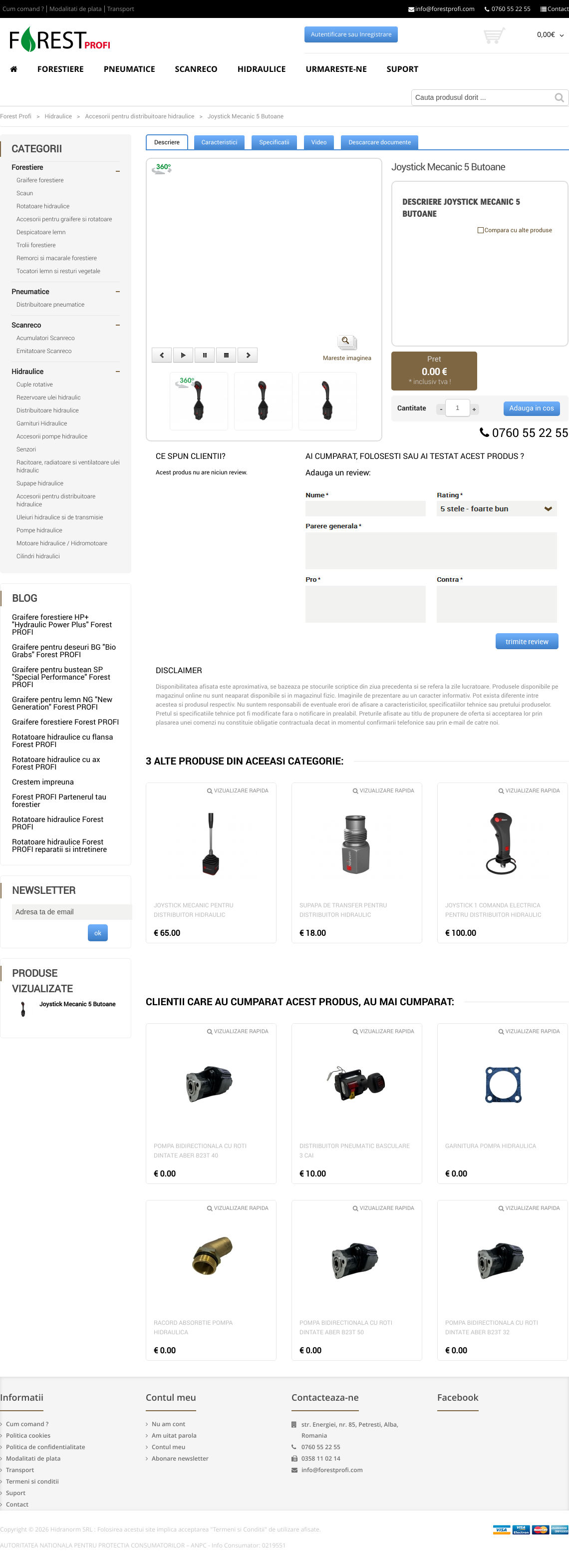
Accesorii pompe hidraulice (51, 436)
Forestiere (60, 68)
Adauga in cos (532, 408)
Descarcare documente (379, 142)
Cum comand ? (23, 9)
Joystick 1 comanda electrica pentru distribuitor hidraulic (493, 910)
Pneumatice (129, 68)
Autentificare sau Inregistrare (351, 34)
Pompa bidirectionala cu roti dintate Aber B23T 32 (491, 1327)
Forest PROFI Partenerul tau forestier (59, 800)
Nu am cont (168, 1424)
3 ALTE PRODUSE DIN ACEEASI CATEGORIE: (245, 761)
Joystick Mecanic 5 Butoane (77, 1004)
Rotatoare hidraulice (42, 206)
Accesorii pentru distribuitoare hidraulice (55, 500)
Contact (555, 9)
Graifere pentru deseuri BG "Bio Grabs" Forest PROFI (64, 651)
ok (97, 932)
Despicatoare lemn (41, 232)
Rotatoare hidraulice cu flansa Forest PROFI (62, 741)
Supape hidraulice (39, 483)
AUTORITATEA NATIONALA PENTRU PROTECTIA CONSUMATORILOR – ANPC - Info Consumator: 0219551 (143, 1546)
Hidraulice (262, 68)
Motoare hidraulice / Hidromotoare (61, 543)
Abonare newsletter (180, 1458)
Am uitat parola (174, 1435)
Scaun (24, 193)
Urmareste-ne (335, 68)
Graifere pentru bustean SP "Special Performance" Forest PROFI (61, 677)
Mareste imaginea (347, 348)
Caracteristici (220, 142)
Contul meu (168, 1447)
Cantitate (411, 408)
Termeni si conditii (32, 1481)
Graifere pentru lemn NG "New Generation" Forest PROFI (62, 703)
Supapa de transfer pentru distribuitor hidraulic (343, 910)
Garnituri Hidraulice (41, 423)
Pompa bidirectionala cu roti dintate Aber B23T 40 (200, 1151)
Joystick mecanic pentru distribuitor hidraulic (194, 910)
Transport (120, 9)
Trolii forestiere (35, 245)
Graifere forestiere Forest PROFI (65, 722)
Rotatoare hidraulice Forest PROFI (58, 823)
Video (319, 142)
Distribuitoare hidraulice (47, 410)
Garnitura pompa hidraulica (490, 1146)
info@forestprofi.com (441, 9)
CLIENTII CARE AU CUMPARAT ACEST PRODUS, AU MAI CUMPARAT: (300, 1001)
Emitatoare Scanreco (43, 351)
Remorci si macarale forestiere (56, 258)
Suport (403, 68)
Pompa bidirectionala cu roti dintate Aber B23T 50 (345, 1327)
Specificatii (274, 142)
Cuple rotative (34, 385)
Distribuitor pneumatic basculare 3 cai (354, 1151)
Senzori (26, 449)
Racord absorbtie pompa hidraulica (193, 1327)
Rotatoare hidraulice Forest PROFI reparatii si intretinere (59, 845)
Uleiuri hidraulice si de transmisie (59, 517)
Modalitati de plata (75, 9)
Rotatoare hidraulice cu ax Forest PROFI (56, 763)
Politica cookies (28, 1435)
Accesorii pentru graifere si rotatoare (64, 219)
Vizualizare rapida (238, 790)
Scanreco (196, 68)
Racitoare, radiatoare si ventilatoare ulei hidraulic (68, 466)
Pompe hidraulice (39, 530)
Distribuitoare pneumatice (50, 305)
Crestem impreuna (43, 782)
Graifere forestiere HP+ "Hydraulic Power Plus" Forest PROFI (62, 624)
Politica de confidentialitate (45, 1447)
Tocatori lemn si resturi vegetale (58, 271)
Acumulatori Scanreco (45, 338)
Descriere (167, 142)
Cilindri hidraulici (38, 556)
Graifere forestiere (39, 180)
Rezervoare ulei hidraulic (48, 397)
